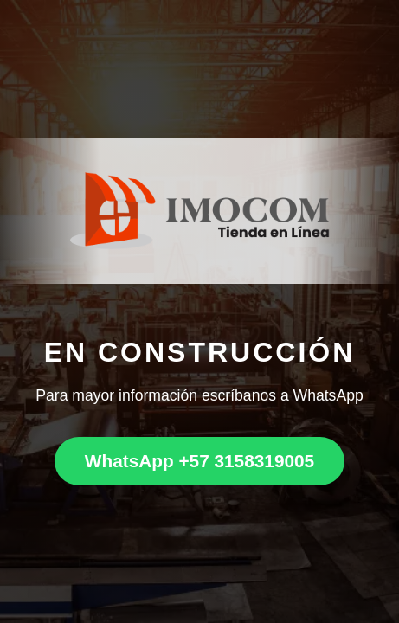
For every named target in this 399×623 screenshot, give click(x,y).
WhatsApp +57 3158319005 (199, 461)
